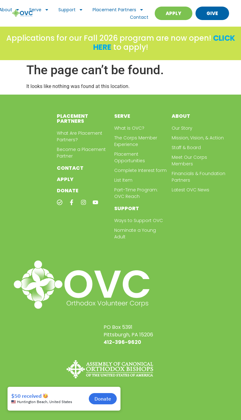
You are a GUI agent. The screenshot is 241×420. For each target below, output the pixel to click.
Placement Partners (118, 9)
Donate (67, 190)
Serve (39, 9)
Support (70, 9)
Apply (65, 179)
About (181, 116)
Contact (139, 17)
